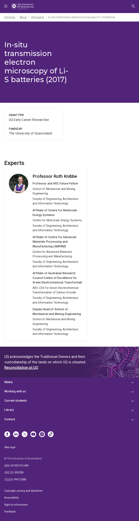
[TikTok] (51, 434)
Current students (15, 400)
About (23, 17)
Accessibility (11, 497)
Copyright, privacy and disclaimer (23, 490)
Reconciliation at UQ (21, 367)
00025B (19, 472)
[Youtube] (33, 434)
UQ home (9, 17)
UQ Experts (37, 17)
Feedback (10, 511)
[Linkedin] (16, 434)
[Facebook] (7, 434)
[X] (25, 434)
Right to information (16, 504)
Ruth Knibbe (46, 255)
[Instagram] (42, 434)
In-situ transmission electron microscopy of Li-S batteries (82, 17)
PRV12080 (20, 479)
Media (8, 382)
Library (9, 410)
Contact (9, 419)
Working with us (15, 391)
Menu (6, 6)
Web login (10, 447)
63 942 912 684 (20, 465)
